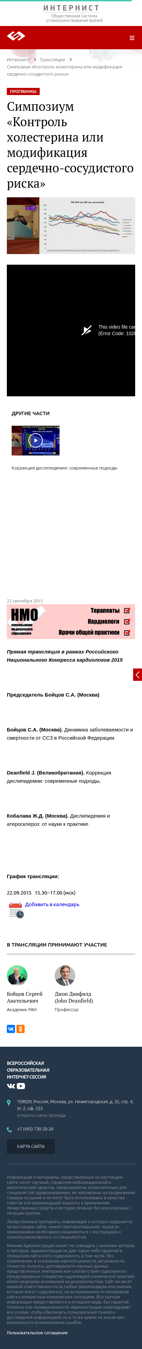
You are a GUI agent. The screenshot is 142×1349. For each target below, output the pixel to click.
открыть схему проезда (41, 1115)
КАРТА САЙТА (30, 1146)
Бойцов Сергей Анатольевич (24, 997)
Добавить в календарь (43, 904)
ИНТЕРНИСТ (71, 9)
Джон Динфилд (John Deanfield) (74, 997)
